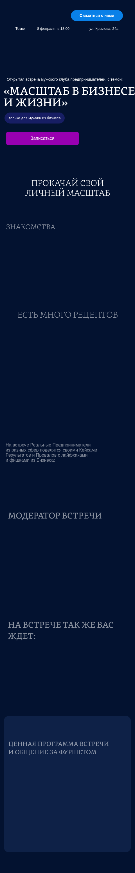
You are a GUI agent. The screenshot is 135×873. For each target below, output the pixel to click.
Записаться (42, 138)
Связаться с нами (97, 15)
